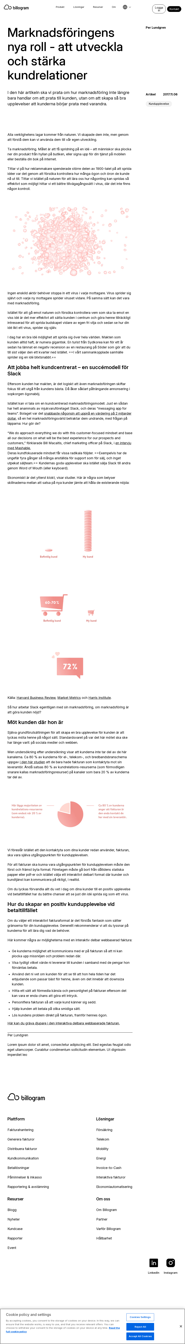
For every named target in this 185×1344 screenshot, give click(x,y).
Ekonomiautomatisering (114, 1187)
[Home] (18, 7)
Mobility (102, 1149)
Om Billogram (106, 1210)
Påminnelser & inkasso (24, 1177)
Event (11, 1248)
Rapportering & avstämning (28, 1187)
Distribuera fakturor (22, 1149)
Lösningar (78, 7)
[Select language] (126, 7)
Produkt (60, 7)
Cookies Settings (140, 1326)
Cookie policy (87, 1314)
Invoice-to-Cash (108, 1168)
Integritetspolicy (60, 1314)
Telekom (102, 1139)
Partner (101, 1219)
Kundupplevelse (159, 103)
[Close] (181, 1335)
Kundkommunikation (23, 1158)
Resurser (98, 7)
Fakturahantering (20, 1130)
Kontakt (174, 9)
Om (114, 7)
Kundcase (15, 1229)
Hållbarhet (104, 1238)
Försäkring (104, 1130)
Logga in (159, 9)
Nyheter (13, 1219)
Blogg (12, 1210)
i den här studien (32, 762)
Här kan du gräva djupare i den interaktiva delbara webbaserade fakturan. (63, 1023)
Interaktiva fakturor (110, 1177)
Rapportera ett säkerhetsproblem (126, 1314)
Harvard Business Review (36, 698)
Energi (101, 1158)
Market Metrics (69, 698)
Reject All (140, 1335)
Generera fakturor (20, 1139)
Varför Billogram (108, 1229)
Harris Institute (99, 698)
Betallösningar (18, 1168)
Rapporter (15, 1238)
